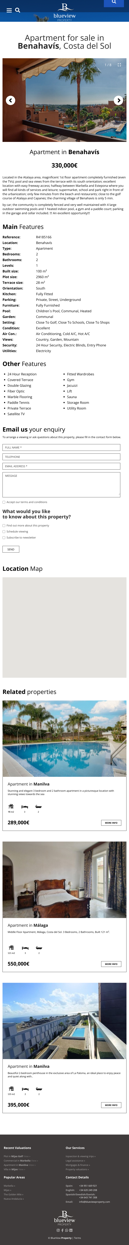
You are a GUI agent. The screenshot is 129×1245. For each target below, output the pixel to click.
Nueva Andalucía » (14, 1198)
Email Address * (16, 466)
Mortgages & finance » (78, 1165)
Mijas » (7, 1190)
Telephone (12, 457)
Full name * (13, 447)
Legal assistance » (75, 1160)
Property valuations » (77, 1169)
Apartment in (28, 784)
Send (10, 549)
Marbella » (9, 1185)
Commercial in (21, 1160)
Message (11, 476)
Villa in (14, 1169)
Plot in (17, 1156)
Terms (77, 1238)
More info (111, 822)
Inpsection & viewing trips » (80, 1156)
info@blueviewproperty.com (94, 1202)
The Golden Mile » (13, 1194)
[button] (9, 10)
